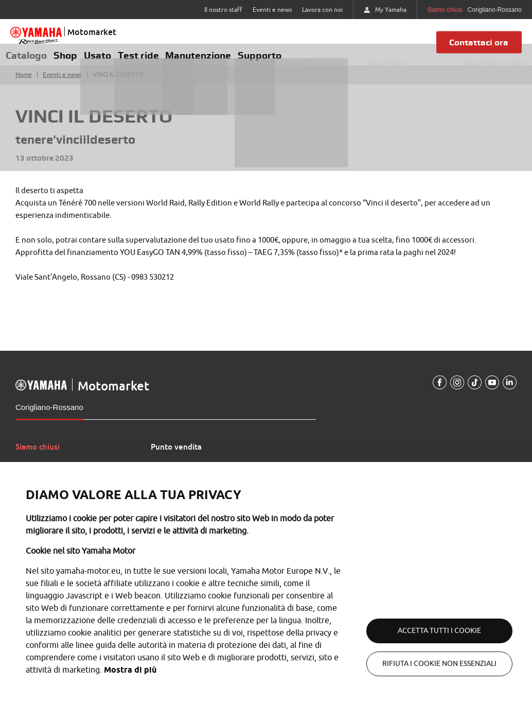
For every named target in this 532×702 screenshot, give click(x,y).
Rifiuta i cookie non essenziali (429, 663)
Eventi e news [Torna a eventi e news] (62, 83)
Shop (76, 59)
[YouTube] (490, 391)
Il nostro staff (223, 10)
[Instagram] (451, 391)
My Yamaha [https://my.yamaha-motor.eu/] (385, 10)
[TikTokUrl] (470, 391)
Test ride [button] (163, 58)
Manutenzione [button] (229, 58)
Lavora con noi (322, 10)
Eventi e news (272, 10)
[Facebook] (432, 391)
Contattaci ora (481, 46)
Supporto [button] (296, 58)
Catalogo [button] (29, 58)
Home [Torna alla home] (23, 83)
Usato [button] (116, 58)
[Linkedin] (509, 391)
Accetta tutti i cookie (429, 630)
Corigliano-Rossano (49, 415)
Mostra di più (52, 670)
